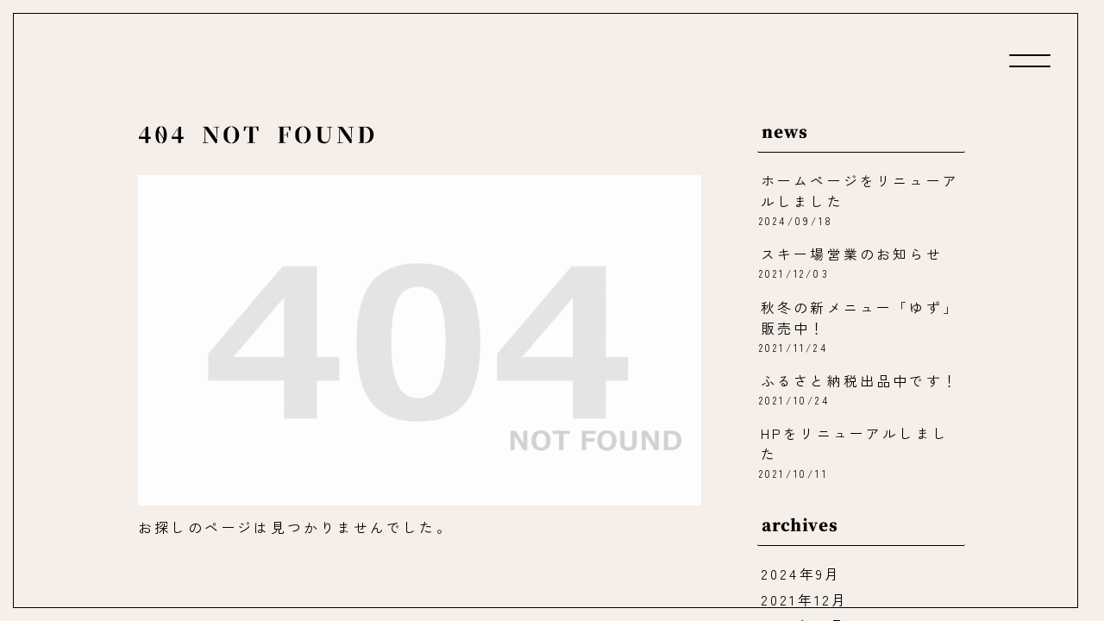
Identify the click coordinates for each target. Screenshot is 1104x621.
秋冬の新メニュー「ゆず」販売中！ (860, 318)
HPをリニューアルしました (855, 445)
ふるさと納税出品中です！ (860, 382)
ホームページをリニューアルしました (860, 191)
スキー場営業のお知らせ (852, 255)
